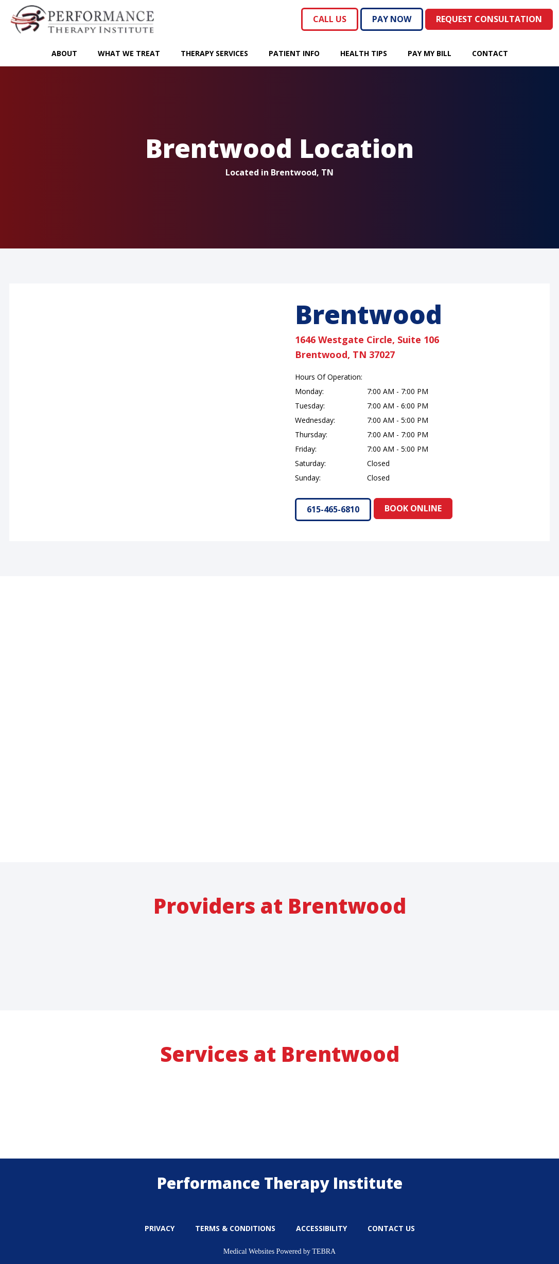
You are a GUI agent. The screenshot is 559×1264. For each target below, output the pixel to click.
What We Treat (129, 53)
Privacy (159, 1228)
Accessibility (321, 1228)
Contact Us (391, 1228)
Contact (490, 53)
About (64, 53)
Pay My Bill (429, 53)
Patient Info (294, 53)
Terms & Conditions (235, 1228)
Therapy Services (214, 53)
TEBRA (324, 1251)
